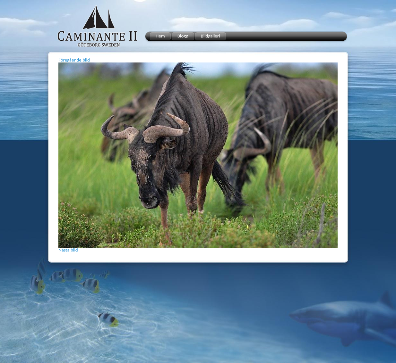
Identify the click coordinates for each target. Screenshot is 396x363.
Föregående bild (74, 60)
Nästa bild (68, 250)
